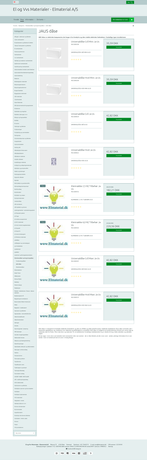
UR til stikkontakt (18, 382)
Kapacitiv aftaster (19, 177)
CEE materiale (18, 96)
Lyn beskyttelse (18, 246)
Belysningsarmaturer (19, 84)
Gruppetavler (17, 141)
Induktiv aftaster (18, 159)
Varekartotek (17, 54)
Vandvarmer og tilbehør (20, 385)
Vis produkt (119, 47)
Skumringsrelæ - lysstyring (21, 328)
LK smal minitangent (19, 234)
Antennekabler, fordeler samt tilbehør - (24, 69)
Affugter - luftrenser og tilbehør (22, 36)
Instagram (77, 449)
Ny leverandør (18, 409)
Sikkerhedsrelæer (19, 319)
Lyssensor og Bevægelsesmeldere (23, 255)
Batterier (16, 78)
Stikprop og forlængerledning (22, 340)
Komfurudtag (17, 189)
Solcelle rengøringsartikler (21, 334)
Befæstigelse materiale (20, 81)
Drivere (16, 421)
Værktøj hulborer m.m (20, 403)
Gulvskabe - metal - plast (20, 418)
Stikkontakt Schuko (19, 337)
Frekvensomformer (19, 51)
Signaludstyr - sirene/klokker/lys (22, 313)
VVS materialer (18, 397)
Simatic (16, 325)
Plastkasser (17, 288)
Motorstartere (18, 270)
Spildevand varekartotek (20, 63)
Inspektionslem (18, 412)
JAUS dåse (18, 264)
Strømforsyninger (19, 343)
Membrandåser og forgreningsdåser (24, 258)
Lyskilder (16, 252)
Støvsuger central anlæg (20, 349)
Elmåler (16, 120)
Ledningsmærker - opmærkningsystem (24, 210)
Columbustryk (18, 99)
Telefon (16, 352)
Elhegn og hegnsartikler (20, 117)
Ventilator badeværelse (20, 394)
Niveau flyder (17, 279)
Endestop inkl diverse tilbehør (22, 415)
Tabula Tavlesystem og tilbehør (22, 45)
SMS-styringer (18, 331)
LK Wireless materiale (20, 237)
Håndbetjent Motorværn (20, 150)
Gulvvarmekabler (19, 144)
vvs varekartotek (18, 57)
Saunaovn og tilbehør (20, 310)
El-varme (16, 123)
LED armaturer (18, 204)
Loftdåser (16, 240)
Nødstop (16, 282)
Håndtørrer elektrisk (19, 156)
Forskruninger (18, 129)
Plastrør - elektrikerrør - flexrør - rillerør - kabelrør (24, 292)
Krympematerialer (19, 198)
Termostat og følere (19, 358)
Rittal (15, 305)
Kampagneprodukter (19, 174)
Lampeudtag (17, 201)
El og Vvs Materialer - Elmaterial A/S (45, 9)
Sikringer (16, 322)
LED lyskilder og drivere (20, 207)
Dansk (16, 2)
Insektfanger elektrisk (20, 162)
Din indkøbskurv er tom (123, 20)
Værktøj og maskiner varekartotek (23, 60)
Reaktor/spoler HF (19, 296)
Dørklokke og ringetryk (20, 111)
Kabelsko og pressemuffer (21, 168)
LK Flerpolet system (19, 213)
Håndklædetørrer (19, 153)
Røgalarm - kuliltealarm (20, 307)
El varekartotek (18, 48)
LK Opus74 (17, 231)
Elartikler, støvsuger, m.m (20, 114)
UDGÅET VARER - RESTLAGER (21, 376)
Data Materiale (18, 102)
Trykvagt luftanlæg (19, 370)
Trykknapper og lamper (20, 367)
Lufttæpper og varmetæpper (22, 243)
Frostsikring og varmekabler (21, 132)
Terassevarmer (18, 355)
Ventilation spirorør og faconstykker (23, 388)
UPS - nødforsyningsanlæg (21, 379)
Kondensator (17, 192)
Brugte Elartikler (18, 90)
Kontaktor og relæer (19, 195)
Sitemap (110, 446)
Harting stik (17, 147)
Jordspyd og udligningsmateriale (23, 165)
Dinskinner (17, 108)
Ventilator (17, 391)
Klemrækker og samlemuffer (22, 183)
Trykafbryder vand (19, 364)
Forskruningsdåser (21, 261)
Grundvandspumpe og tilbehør (22, 138)
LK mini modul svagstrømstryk (22, 225)
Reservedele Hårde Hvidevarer (22, 301)
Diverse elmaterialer (19, 406)
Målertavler (17, 276)
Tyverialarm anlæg (19, 373)
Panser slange (18, 285)
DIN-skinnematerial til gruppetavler (23, 105)
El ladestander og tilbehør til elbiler (23, 42)
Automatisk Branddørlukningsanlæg (23, 72)
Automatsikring (18, 75)
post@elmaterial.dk (100, 444)
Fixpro (16, 424)
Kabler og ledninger (19, 171)
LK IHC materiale (18, 222)
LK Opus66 (17, 228)
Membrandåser (20, 267)
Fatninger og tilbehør (20, 126)
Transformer (17, 361)
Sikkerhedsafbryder (19, 316)
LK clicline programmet (20, 219)
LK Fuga (16, 216)
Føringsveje (17, 135)
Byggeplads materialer (20, 93)
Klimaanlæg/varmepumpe (21, 186)
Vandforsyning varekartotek (21, 66)
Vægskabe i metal (19, 400)
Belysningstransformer (20, 87)
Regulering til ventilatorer (21, 298)
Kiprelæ (16, 180)
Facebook (69, 449)
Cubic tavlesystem (19, 39)
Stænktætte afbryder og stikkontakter (24, 346)
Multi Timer (17, 273)
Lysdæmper (17, 249)
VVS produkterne (18, 427)
